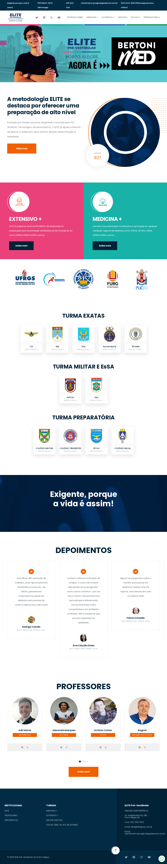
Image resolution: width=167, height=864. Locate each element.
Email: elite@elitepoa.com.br (138, 827)
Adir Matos (24, 730)
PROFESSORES (11, 815)
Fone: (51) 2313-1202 (134, 822)
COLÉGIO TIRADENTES (70, 448)
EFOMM (135, 346)
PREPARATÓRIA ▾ (152, 17)
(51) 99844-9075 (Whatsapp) (45, 5)
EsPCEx (70, 397)
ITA (31, 346)
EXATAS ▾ (135, 17)
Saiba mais (21, 148)
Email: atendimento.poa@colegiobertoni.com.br (145, 832)
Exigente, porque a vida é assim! (18, 5)
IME (57, 346)
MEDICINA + (92, 17)
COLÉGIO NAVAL (123, 448)
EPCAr (96, 448)
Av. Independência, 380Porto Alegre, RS (136, 816)
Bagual (142, 730)
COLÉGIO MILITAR (44, 448)
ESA (96, 397)
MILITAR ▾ (122, 17)
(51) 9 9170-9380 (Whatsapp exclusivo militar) (137, 5)
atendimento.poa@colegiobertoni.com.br (99, 3)
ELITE (7, 810)
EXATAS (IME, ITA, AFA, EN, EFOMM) (62, 824)
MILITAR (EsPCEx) (54, 820)
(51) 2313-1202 (70, 5)
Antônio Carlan (103, 730)
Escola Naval (109, 346)
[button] (80, 761)
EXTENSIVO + (108, 17)
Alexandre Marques (63, 730)
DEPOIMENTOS (11, 820)
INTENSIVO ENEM (75, 17)
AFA (83, 346)
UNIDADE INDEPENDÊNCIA (136, 810)
